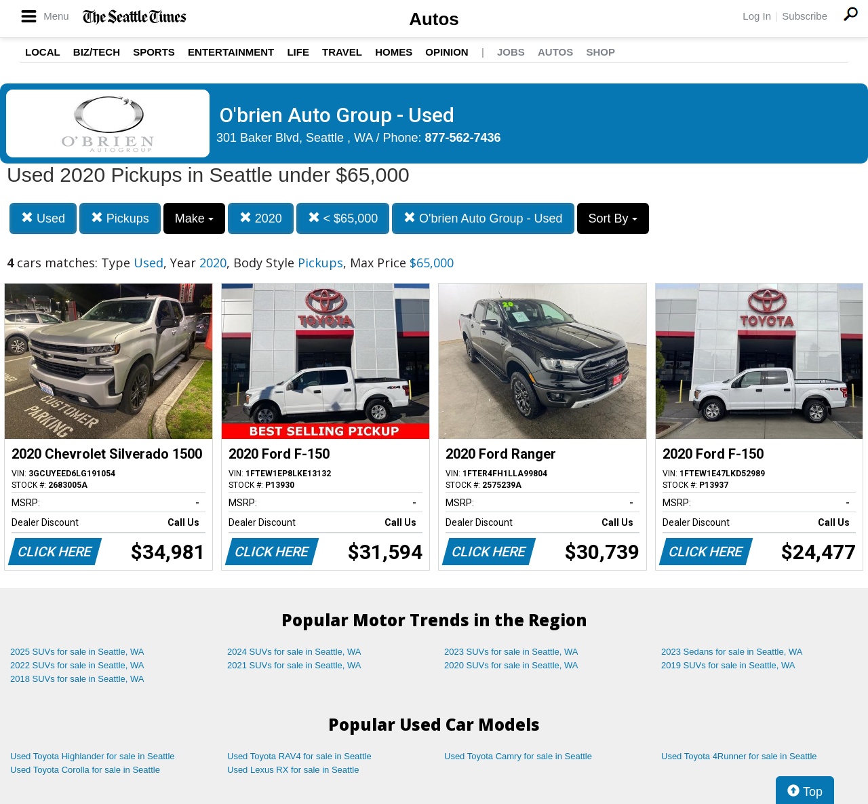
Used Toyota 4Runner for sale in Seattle (739, 756)
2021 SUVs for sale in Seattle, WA (294, 665)
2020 (260, 218)
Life (298, 52)
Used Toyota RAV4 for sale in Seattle (299, 756)
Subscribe (804, 16)
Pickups (120, 218)
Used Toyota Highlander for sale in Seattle (92, 756)
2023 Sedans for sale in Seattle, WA (731, 652)
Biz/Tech (96, 52)
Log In (757, 16)
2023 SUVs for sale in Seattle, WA (511, 652)
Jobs (511, 52)
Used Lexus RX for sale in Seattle (293, 770)
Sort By (613, 218)
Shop (600, 52)
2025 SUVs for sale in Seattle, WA (77, 652)
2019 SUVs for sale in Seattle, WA (728, 665)
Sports (154, 52)
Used (43, 218)
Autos (434, 19)
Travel (342, 52)
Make (194, 218)
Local (42, 52)
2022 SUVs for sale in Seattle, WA (77, 665)
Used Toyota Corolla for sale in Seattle (85, 770)
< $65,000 (343, 218)
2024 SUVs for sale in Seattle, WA (294, 652)
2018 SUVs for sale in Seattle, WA (77, 679)
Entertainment (231, 52)
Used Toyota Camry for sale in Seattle (518, 756)
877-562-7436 (463, 138)
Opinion (446, 52)
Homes (393, 52)
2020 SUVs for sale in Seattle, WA (511, 665)
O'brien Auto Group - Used (483, 218)
